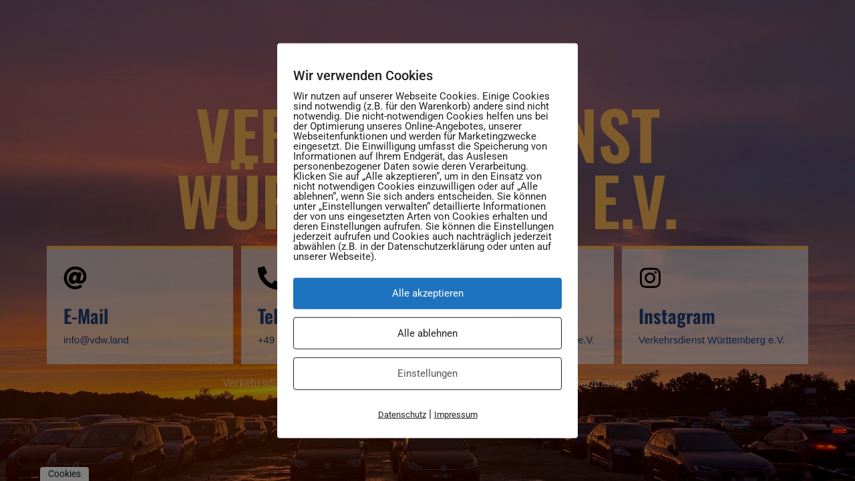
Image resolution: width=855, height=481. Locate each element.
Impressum (456, 414)
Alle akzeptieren (428, 293)
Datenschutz (402, 414)
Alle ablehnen (427, 333)
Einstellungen (427, 373)
